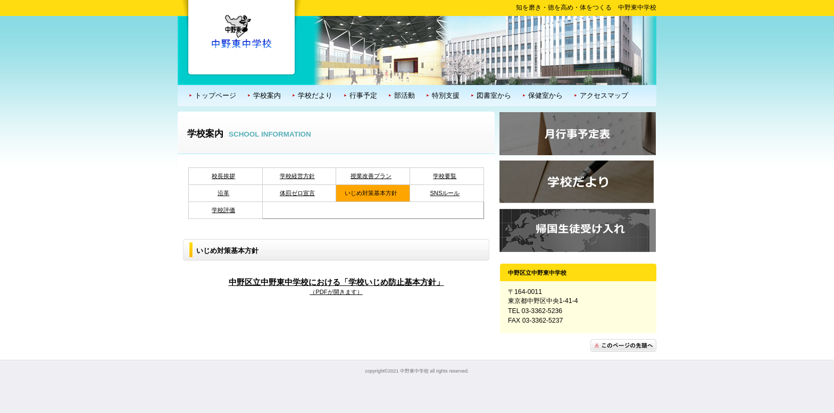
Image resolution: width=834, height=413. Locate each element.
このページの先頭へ (623, 345)
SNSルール (445, 193)
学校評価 (223, 210)
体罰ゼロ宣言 (297, 193)
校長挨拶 (223, 176)
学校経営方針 (297, 176)
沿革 (223, 193)
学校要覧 (444, 176)
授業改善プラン (371, 176)
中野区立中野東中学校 (241, 31)
